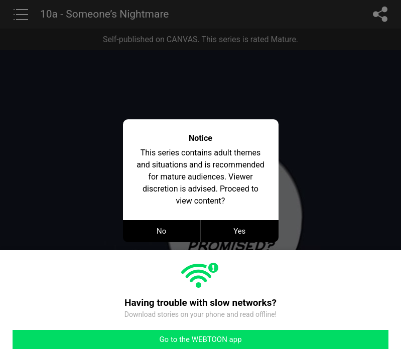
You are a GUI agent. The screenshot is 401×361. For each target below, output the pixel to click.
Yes (239, 231)
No (161, 231)
